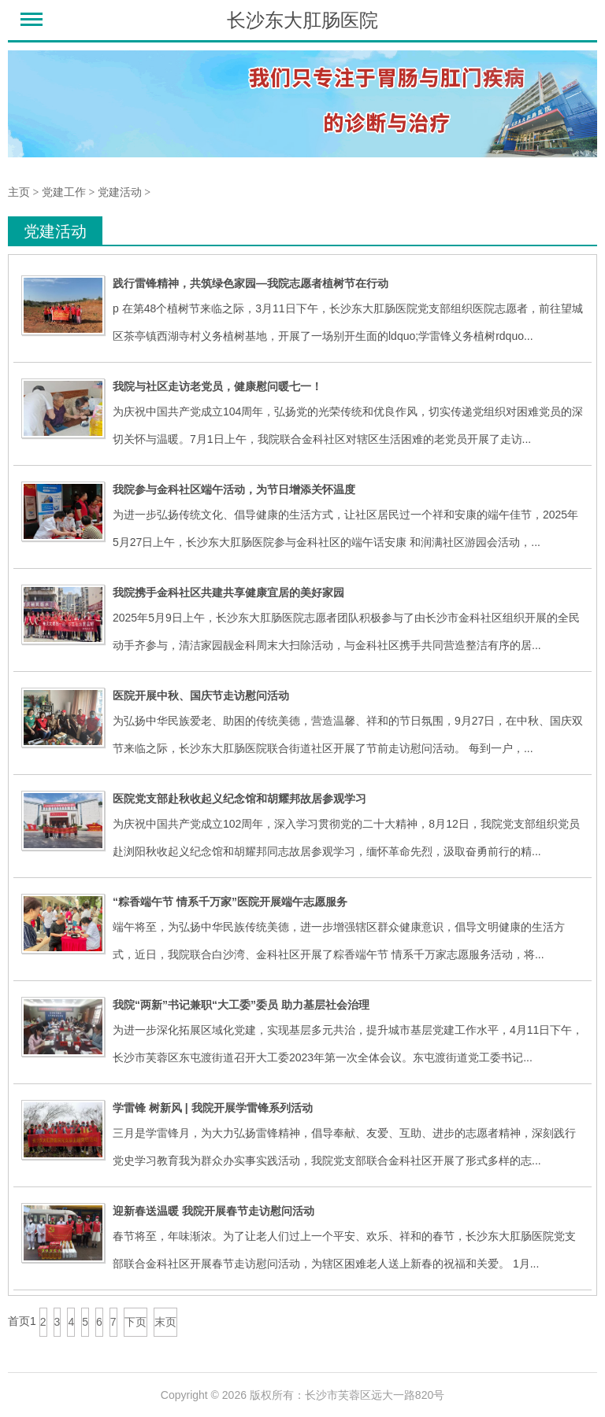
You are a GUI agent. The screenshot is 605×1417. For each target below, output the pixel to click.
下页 (135, 1322)
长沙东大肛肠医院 (302, 20)
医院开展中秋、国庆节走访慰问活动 (201, 695)
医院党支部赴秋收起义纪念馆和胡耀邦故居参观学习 (239, 798)
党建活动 (120, 192)
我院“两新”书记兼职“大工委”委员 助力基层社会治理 (241, 1004)
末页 (165, 1322)
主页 (19, 192)
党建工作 (64, 192)
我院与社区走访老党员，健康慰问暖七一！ (217, 386)
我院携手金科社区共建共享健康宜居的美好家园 (228, 592)
